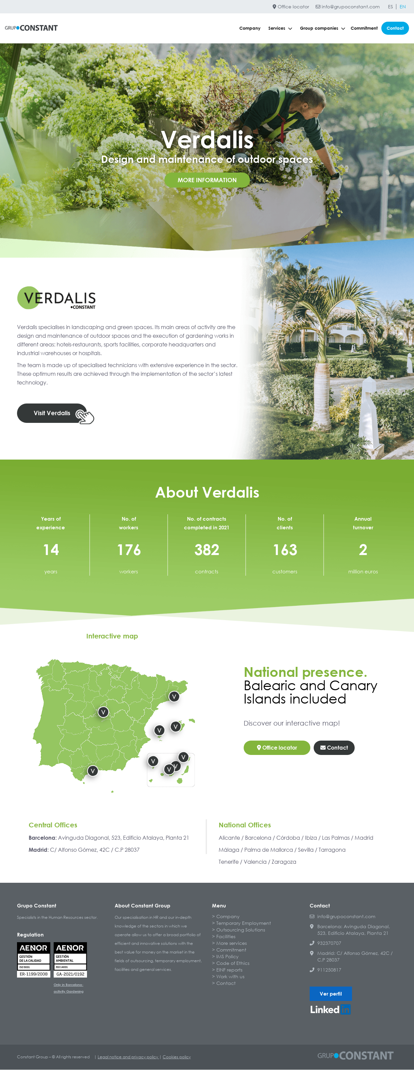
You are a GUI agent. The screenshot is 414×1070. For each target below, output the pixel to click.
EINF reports (229, 970)
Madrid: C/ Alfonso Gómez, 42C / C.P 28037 (351, 957)
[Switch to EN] (402, 6)
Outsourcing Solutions (240, 930)
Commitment (364, 28)
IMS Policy (227, 957)
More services (231, 943)
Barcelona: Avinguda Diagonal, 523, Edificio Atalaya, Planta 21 (350, 930)
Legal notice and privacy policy (128, 1057)
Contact (395, 28)
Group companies (322, 28)
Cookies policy (177, 1057)
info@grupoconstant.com (348, 6)
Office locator (291, 6)
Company (250, 28)
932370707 (325, 943)
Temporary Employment (243, 923)
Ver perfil (331, 994)
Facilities (225, 937)
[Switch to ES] (390, 6)
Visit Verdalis (52, 413)
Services (280, 28)
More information (207, 180)
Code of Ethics (232, 963)
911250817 (325, 970)
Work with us (230, 977)
